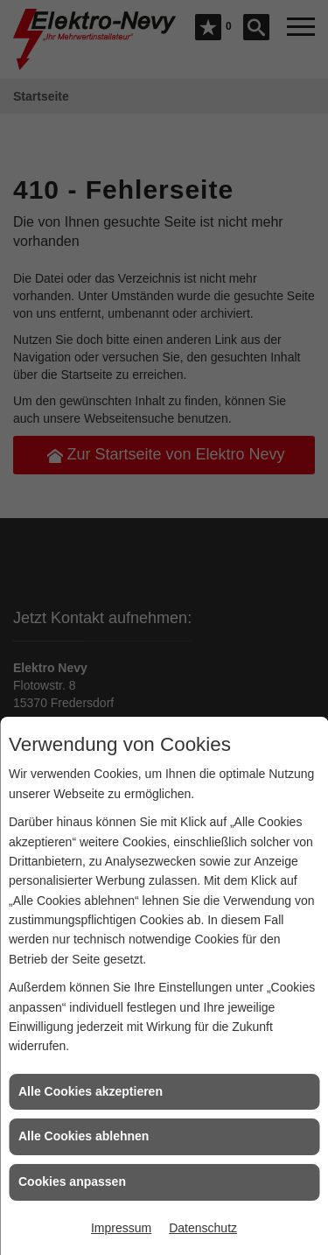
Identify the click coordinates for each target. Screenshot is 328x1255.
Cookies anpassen (72, 1181)
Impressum (121, 1228)
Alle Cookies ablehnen (83, 1136)
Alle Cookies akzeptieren (90, 1091)
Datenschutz (203, 1228)
